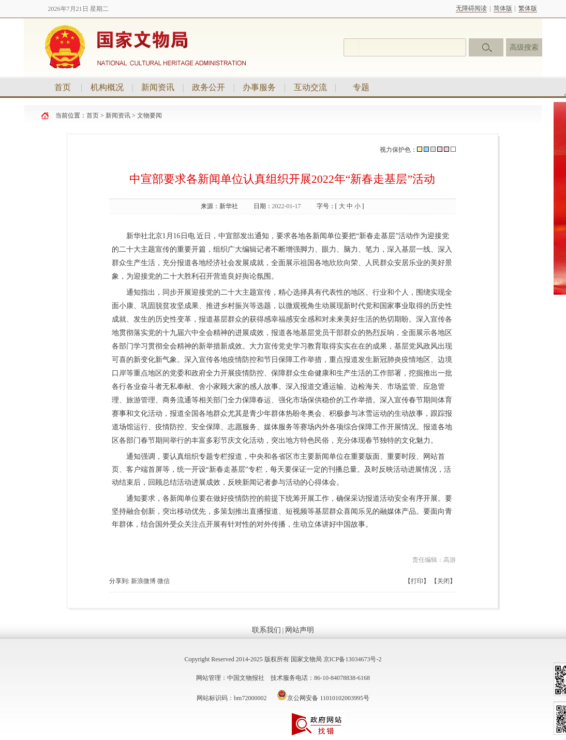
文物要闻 (149, 115)
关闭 (443, 581)
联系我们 (266, 630)
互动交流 (310, 87)
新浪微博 (143, 581)
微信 (163, 581)
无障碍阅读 (471, 8)
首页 (62, 87)
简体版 (503, 8)
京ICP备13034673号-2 (352, 659)
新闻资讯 (157, 87)
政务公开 (208, 87)
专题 (361, 87)
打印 (417, 581)
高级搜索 (524, 47)
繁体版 (527, 8)
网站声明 (299, 630)
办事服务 (259, 87)
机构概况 (107, 87)
